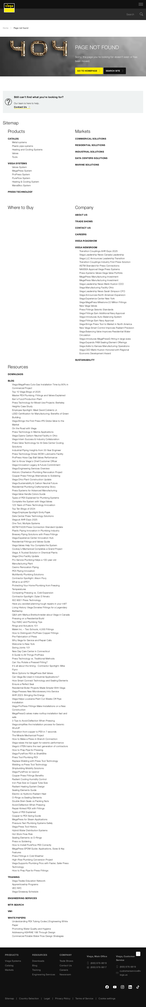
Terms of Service (84, 998)
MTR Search (16, 904)
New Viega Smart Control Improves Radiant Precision (106, 327)
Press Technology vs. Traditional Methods (33, 658)
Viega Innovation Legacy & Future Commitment (36, 464)
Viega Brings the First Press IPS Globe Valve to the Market (38, 422)
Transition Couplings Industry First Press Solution (104, 261)
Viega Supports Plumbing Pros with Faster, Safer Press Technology (40, 865)
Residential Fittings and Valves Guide (31, 541)
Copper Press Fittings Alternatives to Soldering (36, 475)
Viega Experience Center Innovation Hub (32, 537)
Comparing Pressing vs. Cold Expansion (32, 592)
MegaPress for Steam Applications (29, 819)
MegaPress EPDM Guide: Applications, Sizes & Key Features (38, 850)
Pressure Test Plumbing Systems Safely (32, 823)
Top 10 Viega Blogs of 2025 (26, 391)
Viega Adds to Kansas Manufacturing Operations (104, 346)
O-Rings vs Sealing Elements (27, 797)
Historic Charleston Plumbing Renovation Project (37, 472)
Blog (11, 380)
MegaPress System (22, 170)
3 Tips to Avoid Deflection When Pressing (33, 720)
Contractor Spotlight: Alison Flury (29, 578)
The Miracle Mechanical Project (28, 735)
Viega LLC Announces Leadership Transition (102, 258)
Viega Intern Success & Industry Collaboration (35, 439)
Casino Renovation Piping (25, 567)
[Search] (141, 14)
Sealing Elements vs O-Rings (27, 837)
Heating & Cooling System (25, 181)
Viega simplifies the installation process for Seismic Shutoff (38, 726)
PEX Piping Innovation (23, 570)
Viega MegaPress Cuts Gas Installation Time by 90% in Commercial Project (40, 386)
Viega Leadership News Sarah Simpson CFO (102, 291)
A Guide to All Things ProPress (28, 654)
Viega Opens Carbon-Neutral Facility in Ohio (34, 435)
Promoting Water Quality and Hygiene (31, 928)
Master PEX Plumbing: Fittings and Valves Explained (38, 395)
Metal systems (19, 142)
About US (81, 214)
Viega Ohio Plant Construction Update (31, 479)
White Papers (17, 917)
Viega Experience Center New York (97, 298)
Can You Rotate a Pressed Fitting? (30, 662)
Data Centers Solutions (91, 158)
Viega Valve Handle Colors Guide (28, 494)
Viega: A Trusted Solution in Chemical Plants (35, 552)
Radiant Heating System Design (28, 786)
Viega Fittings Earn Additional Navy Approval (102, 313)
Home (6, 28)
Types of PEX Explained (24, 812)
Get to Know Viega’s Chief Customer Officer (34, 461)
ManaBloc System (21, 185)
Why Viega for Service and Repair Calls (32, 640)
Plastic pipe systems (22, 146)
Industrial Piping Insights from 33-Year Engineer (36, 450)
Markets (9, 969)
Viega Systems (17, 163)
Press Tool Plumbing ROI (25, 757)
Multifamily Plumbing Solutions (28, 574)
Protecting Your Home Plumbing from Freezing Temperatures (36, 587)
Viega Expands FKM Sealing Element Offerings (103, 342)
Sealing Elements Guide (24, 790)
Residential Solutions (90, 145)
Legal (47, 998)
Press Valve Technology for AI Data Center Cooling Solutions (38, 444)
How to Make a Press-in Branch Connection (34, 739)
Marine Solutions (87, 164)
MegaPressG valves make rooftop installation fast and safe (39, 715)
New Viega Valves (88, 305)
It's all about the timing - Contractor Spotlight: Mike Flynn (38, 667)
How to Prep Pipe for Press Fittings (30, 870)
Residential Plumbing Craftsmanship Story (33, 486)
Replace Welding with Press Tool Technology (35, 760)
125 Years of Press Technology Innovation (33, 505)
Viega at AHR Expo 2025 (24, 519)
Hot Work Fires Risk (22, 834)
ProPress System (21, 174)
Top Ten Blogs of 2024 (23, 508)
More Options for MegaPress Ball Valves (32, 673)
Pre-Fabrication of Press (24, 636)
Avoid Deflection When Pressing (28, 804)
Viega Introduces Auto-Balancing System (100, 316)
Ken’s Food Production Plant (27, 399)
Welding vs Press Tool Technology (29, 764)
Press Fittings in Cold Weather (27, 855)
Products (11, 954)
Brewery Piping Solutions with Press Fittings (35, 534)
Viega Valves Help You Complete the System (34, 545)
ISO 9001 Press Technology (26, 600)
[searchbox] (70, 14)
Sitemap (9, 998)
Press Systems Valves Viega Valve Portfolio (101, 272)
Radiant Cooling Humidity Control (29, 779)
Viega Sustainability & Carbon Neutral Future (35, 483)
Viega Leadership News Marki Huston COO (101, 283)
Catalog (13, 138)
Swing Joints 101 (21, 647)
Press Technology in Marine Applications (33, 431)
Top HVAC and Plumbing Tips (27, 622)
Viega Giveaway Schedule (25, 891)
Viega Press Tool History (24, 826)
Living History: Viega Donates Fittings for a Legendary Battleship (39, 609)
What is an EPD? (21, 581)
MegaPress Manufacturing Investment (98, 276)
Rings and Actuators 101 (25, 625)
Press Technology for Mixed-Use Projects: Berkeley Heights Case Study (38, 404)
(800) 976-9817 (97, 967)
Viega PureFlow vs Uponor (25, 771)
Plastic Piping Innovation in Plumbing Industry (35, 530)
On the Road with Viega (24, 428)
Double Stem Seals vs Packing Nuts (30, 801)
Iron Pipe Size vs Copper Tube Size (30, 782)
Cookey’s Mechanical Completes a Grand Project (37, 548)
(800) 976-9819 (97, 963)
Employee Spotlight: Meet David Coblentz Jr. (34, 410)
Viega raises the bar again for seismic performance (38, 742)
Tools (15, 157)
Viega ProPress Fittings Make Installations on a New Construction (39, 708)
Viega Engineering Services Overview (31, 468)
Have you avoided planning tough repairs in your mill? (39, 603)
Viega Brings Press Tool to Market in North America (105, 324)
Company (66, 954)
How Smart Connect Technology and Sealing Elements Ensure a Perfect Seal (40, 682)
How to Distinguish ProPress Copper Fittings (35, 633)
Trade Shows (84, 221)
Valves (15, 153)
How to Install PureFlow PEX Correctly (31, 844)
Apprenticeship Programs (25, 884)
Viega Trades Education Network (28, 880)
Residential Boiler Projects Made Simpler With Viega (38, 687)
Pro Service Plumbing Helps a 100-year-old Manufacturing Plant (34, 561)
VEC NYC (17, 888)
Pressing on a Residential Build (28, 618)
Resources (39, 954)
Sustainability (85, 359)
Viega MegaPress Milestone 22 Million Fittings (102, 302)
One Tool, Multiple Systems (26, 523)
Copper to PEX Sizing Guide (26, 815)
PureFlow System (21, 178)
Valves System (19, 167)
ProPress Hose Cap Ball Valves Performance (34, 457)
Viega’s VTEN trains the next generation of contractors (40, 746)
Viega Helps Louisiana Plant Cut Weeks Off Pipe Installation (36, 700)
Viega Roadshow (86, 240)
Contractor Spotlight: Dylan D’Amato (31, 596)
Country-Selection (29, 998)
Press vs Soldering (21, 841)
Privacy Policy (62, 998)
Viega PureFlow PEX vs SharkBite (29, 753)
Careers (81, 234)
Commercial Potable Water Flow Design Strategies (38, 936)
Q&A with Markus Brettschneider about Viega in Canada (41, 614)
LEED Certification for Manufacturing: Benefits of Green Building (40, 415)
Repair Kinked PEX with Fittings (28, 808)
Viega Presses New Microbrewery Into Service (35, 691)
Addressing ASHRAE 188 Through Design (33, 932)
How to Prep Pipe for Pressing (27, 750)
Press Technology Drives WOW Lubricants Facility (37, 453)
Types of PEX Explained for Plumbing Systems (35, 497)
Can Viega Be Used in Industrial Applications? (35, 676)
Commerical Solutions (90, 138)
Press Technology (20, 191)
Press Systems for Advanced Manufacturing (34, 490)
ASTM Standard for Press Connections (99, 265)
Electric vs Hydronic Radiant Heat (29, 793)
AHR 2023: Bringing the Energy (28, 695)
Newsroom (65, 974)
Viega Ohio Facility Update (25, 556)
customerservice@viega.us (128, 972)
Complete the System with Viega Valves (32, 501)
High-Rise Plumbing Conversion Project (32, 859)
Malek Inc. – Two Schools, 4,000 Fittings (33, 629)
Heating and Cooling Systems (27, 149)
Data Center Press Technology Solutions (33, 516)
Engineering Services (22, 898)
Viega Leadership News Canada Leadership (101, 254)
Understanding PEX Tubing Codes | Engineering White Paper (40, 923)
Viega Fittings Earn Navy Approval (96, 320)
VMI (10, 911)
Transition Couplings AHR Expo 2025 (98, 251)
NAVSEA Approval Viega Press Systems (99, 269)
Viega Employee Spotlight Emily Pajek (31, 512)
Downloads (15, 374)
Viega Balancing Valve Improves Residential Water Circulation (104, 333)
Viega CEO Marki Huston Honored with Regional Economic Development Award (104, 351)
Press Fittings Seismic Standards (96, 309)
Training (14, 877)
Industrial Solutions (89, 151)
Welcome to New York (23, 644)
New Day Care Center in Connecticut (31, 651)
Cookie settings (107, 998)
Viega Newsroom (86, 247)
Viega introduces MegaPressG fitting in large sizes (105, 338)
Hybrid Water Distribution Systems (29, 830)
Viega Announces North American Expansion (102, 294)
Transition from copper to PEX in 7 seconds (34, 731)
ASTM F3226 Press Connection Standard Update (37, 527)
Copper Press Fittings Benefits (28, 775)
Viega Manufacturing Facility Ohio (96, 287)
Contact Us (22, 107)
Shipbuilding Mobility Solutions (28, 768)
